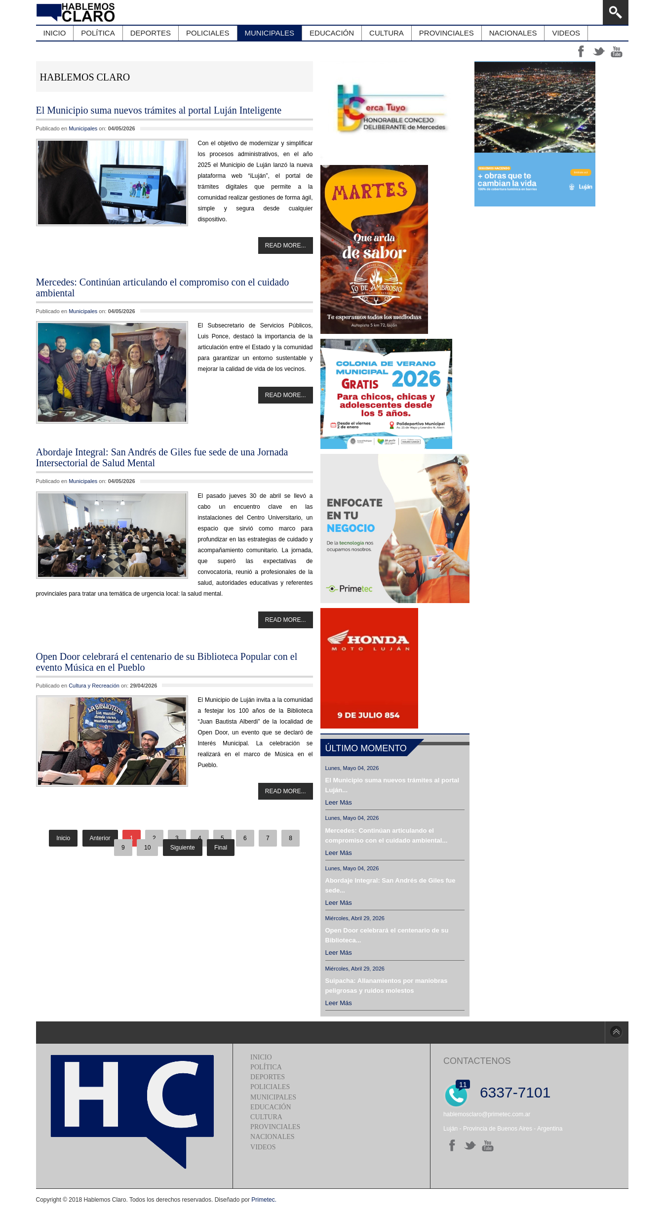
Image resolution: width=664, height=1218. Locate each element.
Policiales (270, 1087)
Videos (262, 1147)
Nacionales (272, 1136)
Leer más (338, 802)
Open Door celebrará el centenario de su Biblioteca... (387, 935)
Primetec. (263, 1199)
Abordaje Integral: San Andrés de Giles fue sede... (390, 885)
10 (147, 847)
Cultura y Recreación (94, 686)
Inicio (261, 1057)
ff (581, 51)
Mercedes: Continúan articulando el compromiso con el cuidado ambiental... (386, 835)
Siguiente (182, 847)
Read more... (285, 245)
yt (617, 51)
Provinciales (275, 1127)
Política (266, 1067)
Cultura (266, 1117)
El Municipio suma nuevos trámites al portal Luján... (392, 785)
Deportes (267, 1077)
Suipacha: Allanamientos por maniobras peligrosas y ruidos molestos (386, 985)
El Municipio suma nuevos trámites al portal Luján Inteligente (159, 110)
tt (599, 51)
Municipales (83, 128)
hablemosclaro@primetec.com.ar (486, 1114)
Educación (270, 1107)
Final (220, 847)
